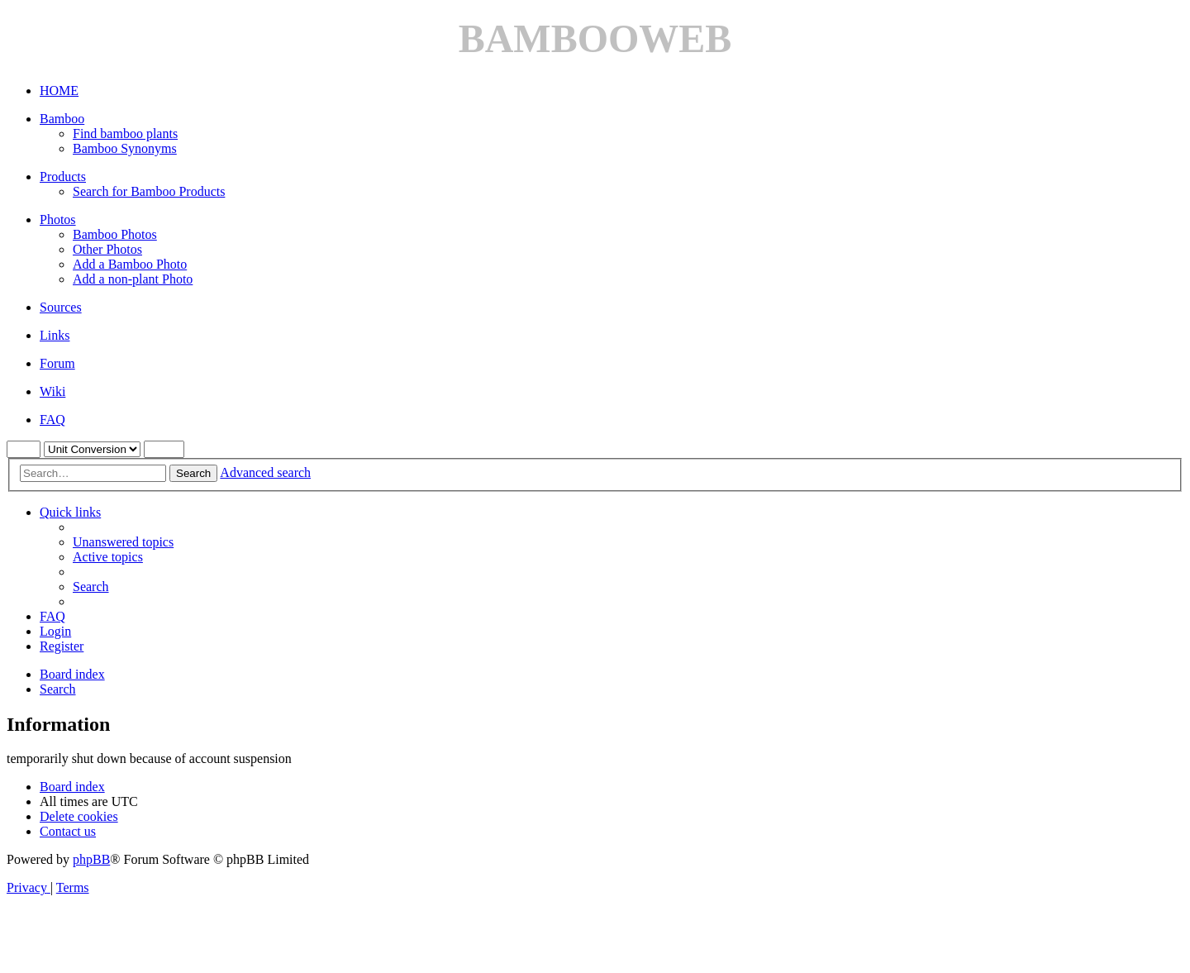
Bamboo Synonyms (125, 148)
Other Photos (107, 249)
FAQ (52, 420)
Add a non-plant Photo (133, 279)
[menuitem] (123, 542)
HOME (59, 90)
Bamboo (62, 119)
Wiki (52, 391)
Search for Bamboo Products (149, 191)
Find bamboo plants (125, 133)
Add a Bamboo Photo (130, 264)
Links (54, 335)
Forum (57, 363)
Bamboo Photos (115, 234)
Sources (61, 307)
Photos (58, 219)
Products (63, 176)
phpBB (91, 859)
